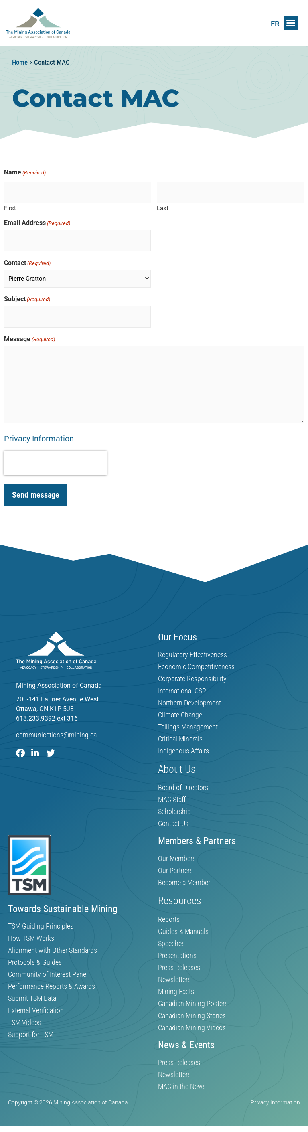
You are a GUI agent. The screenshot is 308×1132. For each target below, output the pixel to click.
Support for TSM (30, 1029)
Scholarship (174, 806)
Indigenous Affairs (183, 745)
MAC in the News (182, 1080)
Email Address (37, 221)
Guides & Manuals (183, 925)
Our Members (177, 852)
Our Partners (175, 864)
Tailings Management (188, 721)
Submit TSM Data (32, 992)
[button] (291, 23)
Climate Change (180, 709)
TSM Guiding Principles (40, 920)
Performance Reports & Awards (51, 980)
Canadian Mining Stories (192, 1009)
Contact (27, 259)
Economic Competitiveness (196, 660)
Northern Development (189, 697)
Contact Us (173, 818)
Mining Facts (176, 985)
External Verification (36, 1004)
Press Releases (179, 961)
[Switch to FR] (275, 23)
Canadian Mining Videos (192, 1021)
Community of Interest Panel (48, 968)
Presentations (177, 949)
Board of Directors (183, 782)
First (10, 206)
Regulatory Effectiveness (192, 648)
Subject (27, 295)
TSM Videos (24, 1017)
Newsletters (174, 973)
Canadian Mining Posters (193, 997)
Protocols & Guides (35, 956)
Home (20, 62)
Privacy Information (39, 432)
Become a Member (184, 876)
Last (162, 206)
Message (29, 333)
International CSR (182, 685)
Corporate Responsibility (192, 672)
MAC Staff (172, 794)
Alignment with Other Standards (52, 944)
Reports (169, 913)
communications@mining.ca (56, 729)
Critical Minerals (180, 733)
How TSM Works (31, 932)
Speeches (171, 937)
